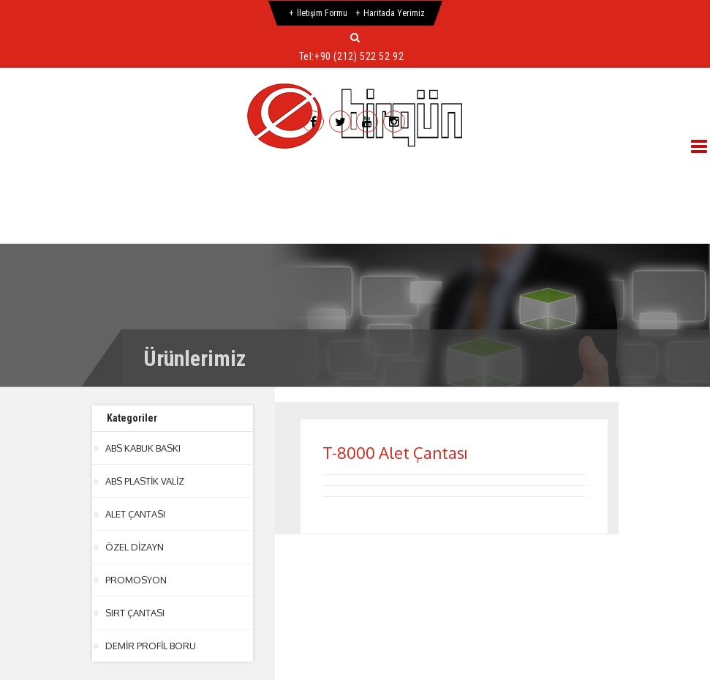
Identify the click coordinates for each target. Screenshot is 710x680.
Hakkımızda (139, 168)
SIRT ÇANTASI (135, 613)
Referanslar (475, 168)
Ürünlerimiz (366, 168)
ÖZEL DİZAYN (134, 547)
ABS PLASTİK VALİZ (144, 481)
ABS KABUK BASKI (143, 448)
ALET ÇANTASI (135, 514)
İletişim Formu (322, 13)
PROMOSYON (136, 580)
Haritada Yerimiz (394, 13)
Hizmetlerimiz (252, 168)
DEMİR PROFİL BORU (150, 645)
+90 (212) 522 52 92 (359, 56)
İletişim (143, 204)
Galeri (569, 168)
